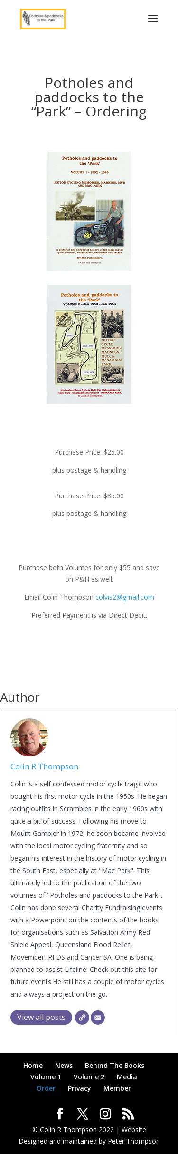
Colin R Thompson (44, 766)
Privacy (79, 1088)
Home (33, 1065)
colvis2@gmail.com (124, 596)
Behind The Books (114, 1065)
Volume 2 (89, 1076)
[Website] (82, 1017)
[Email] (98, 1017)
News (64, 1065)
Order (46, 1088)
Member (117, 1088)
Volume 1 (45, 1076)
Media (127, 1076)
